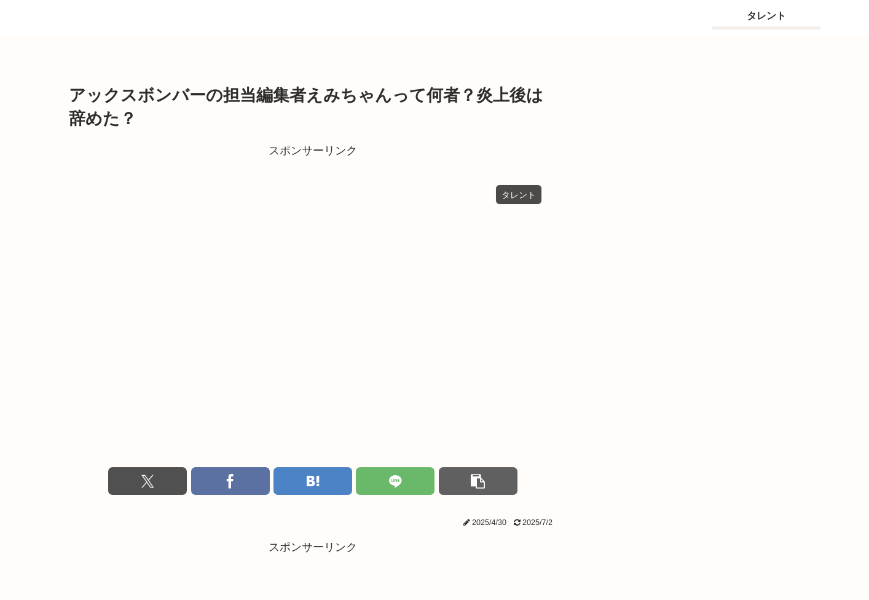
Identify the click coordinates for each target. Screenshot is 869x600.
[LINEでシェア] (395, 481)
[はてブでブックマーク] (312, 481)
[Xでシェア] (147, 481)
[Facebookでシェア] (230, 481)
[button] (478, 481)
